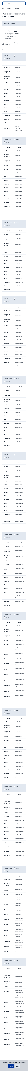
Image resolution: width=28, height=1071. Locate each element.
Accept (11, 1066)
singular (8, 58)
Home (3, 8)
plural (7, 142)
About (14, 1058)
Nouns (9, 8)
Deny (17, 1066)
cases (17, 56)
